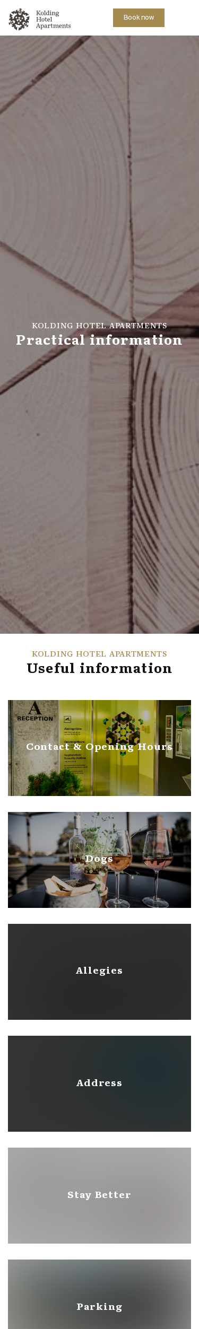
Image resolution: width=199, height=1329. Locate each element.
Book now (139, 18)
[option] (99, 335)
